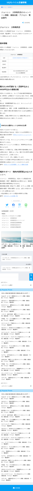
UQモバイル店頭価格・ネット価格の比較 (16, 161)
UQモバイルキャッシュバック (22, 131)
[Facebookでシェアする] (13, 202)
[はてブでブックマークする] (19, 202)
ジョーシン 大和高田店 (9, 215)
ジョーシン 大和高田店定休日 (11, 221)
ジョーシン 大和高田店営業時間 (12, 219)
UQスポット (6, 212)
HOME (16, 485)
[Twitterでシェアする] (7, 202)
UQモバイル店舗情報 (17, 2)
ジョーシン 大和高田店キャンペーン (13, 217)
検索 (31, 272)
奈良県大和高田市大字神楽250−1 (20, 54)
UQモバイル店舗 (15, 212)
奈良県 (12, 208)
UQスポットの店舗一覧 (11, 192)
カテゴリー (4, 279)
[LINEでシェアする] (26, 202)
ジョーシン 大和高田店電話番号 (12, 224)
